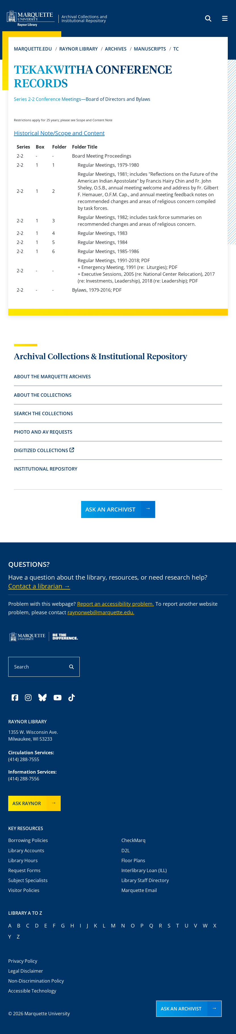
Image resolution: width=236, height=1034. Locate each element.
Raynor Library (78, 49)
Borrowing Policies (28, 840)
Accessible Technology (32, 991)
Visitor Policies (23, 890)
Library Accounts (26, 850)
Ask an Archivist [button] (181, 1009)
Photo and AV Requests (43, 432)
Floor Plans (133, 860)
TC (176, 49)
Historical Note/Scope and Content (59, 133)
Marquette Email (139, 890)
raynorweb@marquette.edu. (101, 612)
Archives (116, 49)
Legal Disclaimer (25, 971)
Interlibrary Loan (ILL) (144, 870)
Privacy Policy (22, 961)
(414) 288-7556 (23, 779)
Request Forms (24, 870)
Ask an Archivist (110, 509)
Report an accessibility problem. (115, 603)
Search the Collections (43, 413)
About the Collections (42, 395)
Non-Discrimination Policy (36, 981)
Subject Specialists (28, 880)
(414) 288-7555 (23, 759)
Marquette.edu (33, 49)
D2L (125, 850)
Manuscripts (150, 49)
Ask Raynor (26, 803)
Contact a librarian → (39, 586)
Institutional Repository (45, 469)
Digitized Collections (44, 450)
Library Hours (23, 860)
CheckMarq (133, 840)
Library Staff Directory (145, 880)
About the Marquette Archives (52, 376)
